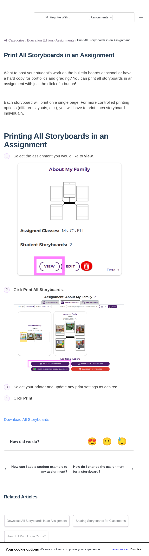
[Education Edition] (40, 40)
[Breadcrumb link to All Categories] (14, 40)
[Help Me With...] (68, 17)
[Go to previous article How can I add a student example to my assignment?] (37, 469)
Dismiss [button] (135, 549)
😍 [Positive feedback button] (92, 441)
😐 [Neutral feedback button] (107, 441)
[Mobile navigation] (141, 17)
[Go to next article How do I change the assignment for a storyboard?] (102, 469)
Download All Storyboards (26, 419)
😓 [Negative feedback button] (122, 441)
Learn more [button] (119, 549)
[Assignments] (64, 40)
